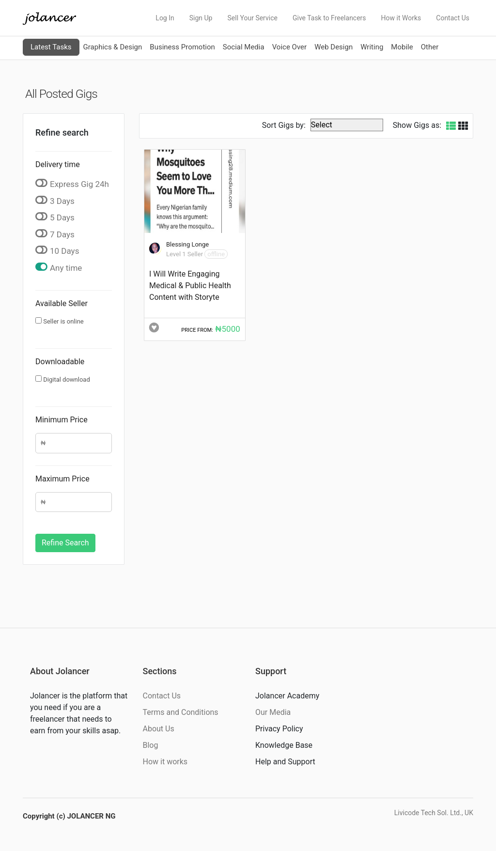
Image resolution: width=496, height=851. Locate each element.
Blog (150, 745)
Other (430, 47)
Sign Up (201, 18)
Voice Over (289, 47)
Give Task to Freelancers (329, 18)
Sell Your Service (252, 18)
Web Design (333, 47)
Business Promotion (182, 47)
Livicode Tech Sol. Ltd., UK (433, 813)
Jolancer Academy (287, 695)
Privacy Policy (279, 728)
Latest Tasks (51, 47)
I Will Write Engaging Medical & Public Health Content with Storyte (190, 285)
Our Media (273, 712)
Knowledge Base (283, 745)
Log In (164, 18)
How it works (165, 761)
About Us (158, 728)
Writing (371, 47)
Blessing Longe (187, 244)
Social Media (243, 47)
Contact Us (452, 18)
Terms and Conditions (180, 712)
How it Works (401, 18)
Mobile (402, 47)
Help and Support (285, 761)
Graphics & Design (112, 47)
